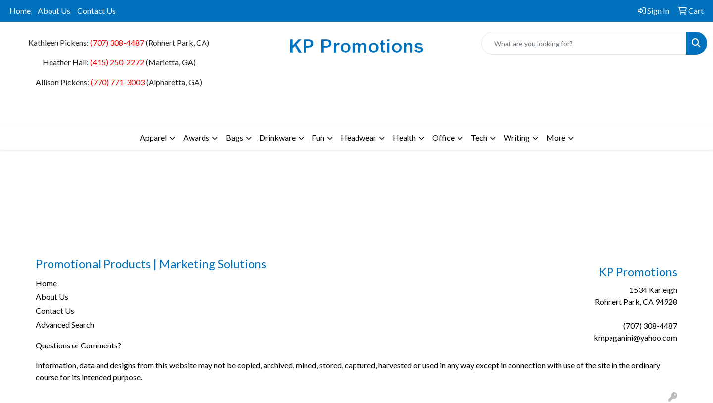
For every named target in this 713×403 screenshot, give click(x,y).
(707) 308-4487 (117, 42)
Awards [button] (196, 137)
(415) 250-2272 (117, 62)
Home (20, 10)
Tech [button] (479, 137)
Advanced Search (65, 324)
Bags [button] (234, 137)
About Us (54, 10)
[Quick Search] (583, 43)
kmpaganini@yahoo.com (635, 337)
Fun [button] (318, 137)
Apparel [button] (153, 137)
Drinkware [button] (277, 137)
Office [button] (443, 137)
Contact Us (96, 10)
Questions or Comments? (78, 345)
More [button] (555, 137)
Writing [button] (517, 137)
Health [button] (404, 137)
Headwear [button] (358, 137)
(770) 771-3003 (118, 82)
